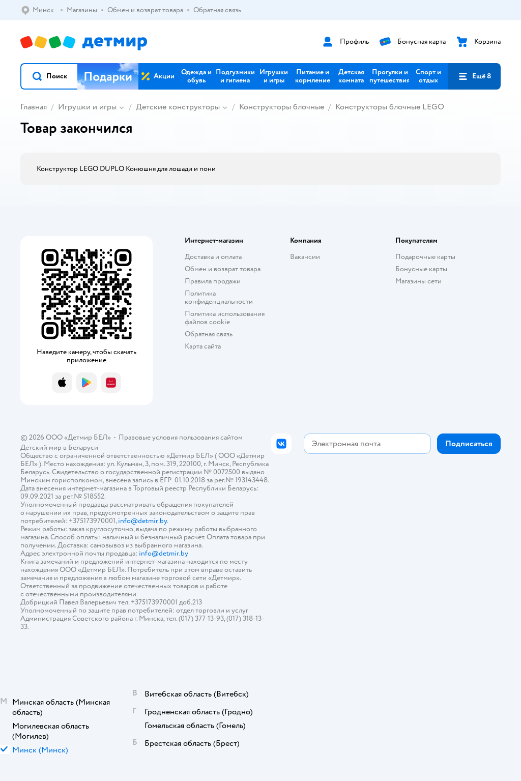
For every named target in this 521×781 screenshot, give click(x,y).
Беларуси (83, 447)
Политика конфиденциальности (219, 297)
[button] (49, 76)
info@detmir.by (142, 520)
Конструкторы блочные (281, 107)
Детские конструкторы (178, 107)
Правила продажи (213, 281)
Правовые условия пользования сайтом (181, 437)
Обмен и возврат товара (222, 269)
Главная (33, 107)
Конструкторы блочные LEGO (389, 107)
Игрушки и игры (87, 107)
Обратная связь (209, 334)
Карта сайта (203, 346)
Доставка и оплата (213, 256)
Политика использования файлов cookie (225, 317)
